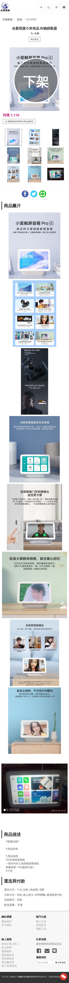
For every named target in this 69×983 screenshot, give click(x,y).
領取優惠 (60, 962)
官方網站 (6, 925)
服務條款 (6, 951)
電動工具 (41, 928)
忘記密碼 (6, 947)
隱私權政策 (7, 955)
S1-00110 (31, 19)
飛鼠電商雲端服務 (57, 977)
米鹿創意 (8, 19)
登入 (16, 943)
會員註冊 (6, 943)
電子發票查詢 (9, 965)
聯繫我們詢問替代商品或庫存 (19, 121)
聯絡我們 (6, 921)
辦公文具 (41, 921)
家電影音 (41, 925)
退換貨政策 (7, 958)
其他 (19, 19)
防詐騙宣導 (7, 962)
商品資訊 (35, 39)
